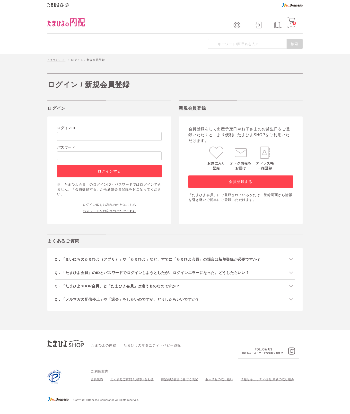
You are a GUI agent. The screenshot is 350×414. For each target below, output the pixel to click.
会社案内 (296, 408)
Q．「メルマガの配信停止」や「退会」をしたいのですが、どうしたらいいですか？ (134, 308)
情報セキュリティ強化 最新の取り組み (267, 388)
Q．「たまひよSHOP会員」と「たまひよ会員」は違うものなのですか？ (123, 294)
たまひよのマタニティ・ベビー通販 (145, 354)
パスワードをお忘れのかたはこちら (109, 218)
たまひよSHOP (58, 68)
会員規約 (97, 388)
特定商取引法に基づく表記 (179, 388)
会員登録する (240, 189)
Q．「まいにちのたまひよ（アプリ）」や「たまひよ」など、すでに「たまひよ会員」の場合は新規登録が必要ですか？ (166, 267)
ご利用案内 (100, 380)
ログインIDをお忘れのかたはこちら (109, 212)
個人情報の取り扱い (219, 388)
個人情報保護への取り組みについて (255, 408)
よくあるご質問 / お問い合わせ (132, 388)
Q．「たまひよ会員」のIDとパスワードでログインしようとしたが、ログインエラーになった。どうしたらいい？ (160, 281)
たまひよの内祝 (102, 354)
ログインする (109, 179)
